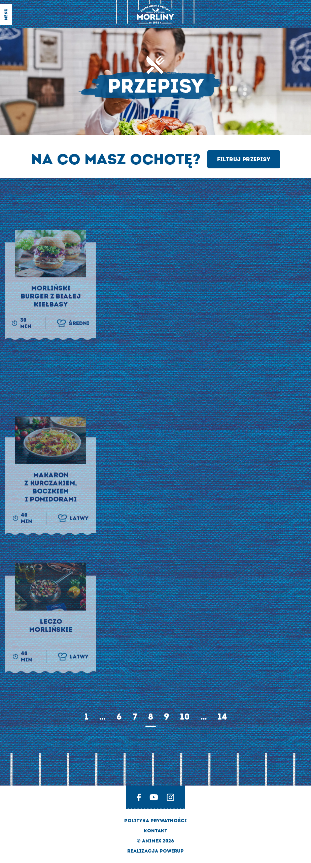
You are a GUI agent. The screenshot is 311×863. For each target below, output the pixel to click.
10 (185, 716)
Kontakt (155, 831)
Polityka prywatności (155, 821)
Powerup (172, 851)
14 (222, 716)
